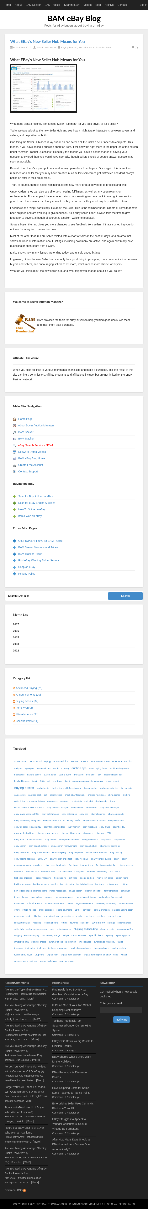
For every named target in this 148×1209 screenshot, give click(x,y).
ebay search (20, 846)
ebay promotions (90, 839)
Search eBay (71, 4)
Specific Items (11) (27, 721)
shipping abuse (64, 929)
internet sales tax (93, 891)
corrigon (64, 801)
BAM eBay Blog (74, 18)
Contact (122, 4)
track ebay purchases (81, 948)
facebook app (86, 865)
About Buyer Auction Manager (36, 425)
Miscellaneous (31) (27, 714)
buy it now (57, 781)
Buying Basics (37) (27, 701)
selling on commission (36, 929)
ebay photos (50, 839)
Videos (87, 4)
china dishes (114, 795)
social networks (78, 935)
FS (133, 1204)
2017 (16, 624)
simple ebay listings (51, 935)
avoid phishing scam (119, 768)
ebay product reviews (69, 839)
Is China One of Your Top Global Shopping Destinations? (71, 1007)
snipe (66, 935)
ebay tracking (116, 852)
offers (17, 910)
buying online (90, 788)
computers (52, 801)
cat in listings (56, 795)
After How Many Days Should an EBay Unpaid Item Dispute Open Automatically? (71, 1144)
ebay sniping (59, 852)
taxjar (120, 942)
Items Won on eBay (30, 515)
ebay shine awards (41, 852)
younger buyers (66, 961)
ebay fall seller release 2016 (27, 827)
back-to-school (34, 775)
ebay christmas (98, 814)
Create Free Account (30, 464)
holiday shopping (22, 884)
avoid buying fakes (98, 768)
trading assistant (120, 948)
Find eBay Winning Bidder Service (38, 560)
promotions (67, 916)
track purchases (101, 948)
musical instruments (54, 903)
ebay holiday (119, 827)
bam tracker (65, 774)
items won (125, 891)
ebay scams (119, 839)
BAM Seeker (33, 4)
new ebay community (106, 903)
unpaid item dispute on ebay (97, 955)
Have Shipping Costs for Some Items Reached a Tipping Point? (71, 1090)
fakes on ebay (126, 865)
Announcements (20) (28, 694)
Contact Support (28, 471)
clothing (126, 795)
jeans (16, 897)
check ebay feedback (75, 795)
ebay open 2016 (103, 833)
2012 (16, 650)
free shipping (60, 878)
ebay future (104, 827)
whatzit (124, 955)
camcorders (19, 795)
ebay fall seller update (54, 827)
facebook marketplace (106, 865)
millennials (19, 903)
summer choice (38, 942)
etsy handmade (58, 865)
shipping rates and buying (26, 935)
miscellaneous (34, 903)
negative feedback (84, 903)
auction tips (79, 768)
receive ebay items (85, 916)
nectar (70, 903)
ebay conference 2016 (54, 820)
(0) (135, 47)
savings (111, 923)
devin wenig (101, 801)
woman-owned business (25, 961)
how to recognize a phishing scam (30, 891)
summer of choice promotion (62, 942)
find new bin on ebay (97, 871)
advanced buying (40, 761)
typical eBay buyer (23, 955)
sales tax (85, 923)
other (77, 909)
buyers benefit (112, 781)
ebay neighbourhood (71, 833)
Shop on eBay (26, 566)
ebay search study (88, 846)
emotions (37, 865)
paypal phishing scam (122, 910)
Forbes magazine (43, 878)
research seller (22, 922)
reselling (37, 923)
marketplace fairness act (110, 897)
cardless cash (34, 795)
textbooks (30, 948)
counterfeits (76, 801)
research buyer (115, 916)
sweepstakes (85, 942)
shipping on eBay (125, 929)
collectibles (19, 801)
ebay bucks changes (109, 807)
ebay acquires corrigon (57, 807)
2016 (16, 630)
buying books (43, 788)
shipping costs (107, 929)
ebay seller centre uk (110, 846)
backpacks (19, 775)
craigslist (88, 801)
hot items (99, 884)
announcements (122, 761)
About (18, 4)
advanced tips (60, 761)
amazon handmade (100, 761)
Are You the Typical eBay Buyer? (24, 989)
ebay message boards (47, 833)
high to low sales (105, 878)
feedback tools (48, 871)
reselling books (51, 923)
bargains (78, 774)
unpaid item (52, 955)
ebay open (88, 833)
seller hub (19, 929)
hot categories (67, 884)
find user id (115, 871)
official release (29, 910)
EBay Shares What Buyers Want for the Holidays (71, 1059)
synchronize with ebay (104, 942)
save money (98, 922)
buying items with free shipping (67, 788)
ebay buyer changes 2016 (26, 814)
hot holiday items (85, 884)
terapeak (18, 948)
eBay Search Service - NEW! (35, 445)
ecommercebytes (22, 865)
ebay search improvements (64, 846)
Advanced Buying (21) (29, 688)
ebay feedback (90, 827)
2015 (16, 637)
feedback (18, 871)
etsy (47, 865)
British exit (45, 781)
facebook (73, 865)
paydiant (87, 910)
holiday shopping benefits (45, 884)
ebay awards (77, 807)
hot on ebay (112, 884)
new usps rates (126, 903)
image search (75, 891)
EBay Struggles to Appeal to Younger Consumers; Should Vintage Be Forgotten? (69, 1124)
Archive (109, 4)
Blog (98, 4)
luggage (48, 897)
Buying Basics (69, 47)
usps (115, 955)
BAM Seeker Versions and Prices (38, 547)
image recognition (58, 891)
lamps (25, 897)
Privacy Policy (26, 573)
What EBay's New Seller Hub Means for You (47, 41)
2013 (16, 644)
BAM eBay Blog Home (31, 458)
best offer (90, 775)
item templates (111, 891)
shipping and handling (86, 929)
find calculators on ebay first (71, 871)
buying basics (24, 788)
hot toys (124, 884)
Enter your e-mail (111, 1003)
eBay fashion (73, 827)
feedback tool (32, 871)
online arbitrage (46, 910)
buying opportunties (109, 788)
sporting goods (123, 935)
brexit (34, 781)
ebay (116, 859)
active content (21, 761)
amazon (84, 761)
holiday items (122, 878)
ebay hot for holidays (24, 833)
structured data (21, 942)
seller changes (124, 923)
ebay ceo (83, 814)
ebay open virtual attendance (28, 839)
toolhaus (41, 948)
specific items (96, 935)
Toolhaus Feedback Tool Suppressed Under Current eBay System (71, 1025)
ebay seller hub (21, 852)
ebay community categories (27, 820)
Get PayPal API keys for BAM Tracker (40, 540)
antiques (18, 768)
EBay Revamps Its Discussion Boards (70, 1075)
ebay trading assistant (24, 859)
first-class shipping (23, 878)
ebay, (124, 859)
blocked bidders (21, 781)
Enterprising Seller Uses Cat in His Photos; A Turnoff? (73, 1106)
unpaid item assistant (71, 955)
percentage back (22, 916)
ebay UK (42, 858)
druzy (112, 801)
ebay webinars (81, 859)
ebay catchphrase (50, 814)
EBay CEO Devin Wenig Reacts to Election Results (72, 1043)
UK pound (39, 955)
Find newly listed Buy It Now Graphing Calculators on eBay (70, 992)
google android (87, 878)
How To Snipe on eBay (31, 509)
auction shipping (61, 768)
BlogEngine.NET (91, 1204)
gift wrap (73, 878)
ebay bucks (91, 807)
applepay (29, 768)
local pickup (36, 897)
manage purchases (64, 897)
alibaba (74, 761)
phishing (37, 916)
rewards (74, 923)
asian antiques (43, 768)
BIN (100, 775)
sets (52, 929)
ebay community (116, 814)
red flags (101, 916)
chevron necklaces (97, 795)
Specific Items (104, 47)
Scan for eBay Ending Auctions (36, 502)
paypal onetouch (102, 910)
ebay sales (106, 839)
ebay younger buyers (101, 859)
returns (64, 923)
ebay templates (76, 852)
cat (45, 795)
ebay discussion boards (94, 820)
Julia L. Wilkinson (46, 47)
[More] (30, 998)
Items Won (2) (24, 707)
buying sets (126, 788)
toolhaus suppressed (58, 948)
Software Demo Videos (32, 451)
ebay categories (69, 814)
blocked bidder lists (113, 775)
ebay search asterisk (39, 846)
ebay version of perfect (61, 859)
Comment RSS (15, 1190)
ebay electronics (116, 820)
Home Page (25, 418)
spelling (110, 935)
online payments (64, 910)
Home (7, 4)
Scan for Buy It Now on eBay (35, 496)
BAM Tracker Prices (30, 553)
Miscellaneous (86, 47)
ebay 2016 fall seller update (29, 807)
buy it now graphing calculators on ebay (84, 781)
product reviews (51, 916)
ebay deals (73, 820)
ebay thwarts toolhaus (96, 852)
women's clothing (48, 961)
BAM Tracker (52, 4)
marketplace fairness (86, 897)
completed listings (36, 801)
